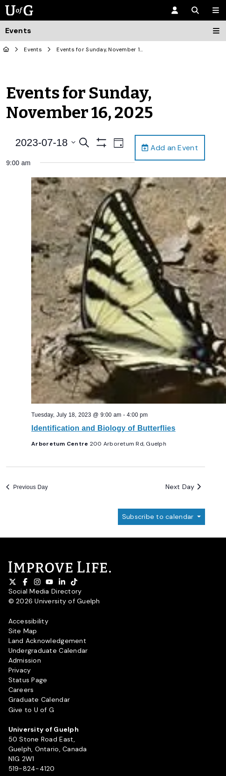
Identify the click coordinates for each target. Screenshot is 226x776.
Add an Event (170, 148)
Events (33, 49)
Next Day (183, 486)
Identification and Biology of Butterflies (103, 428)
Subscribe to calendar (159, 516)
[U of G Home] (6, 49)
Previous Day (27, 487)
